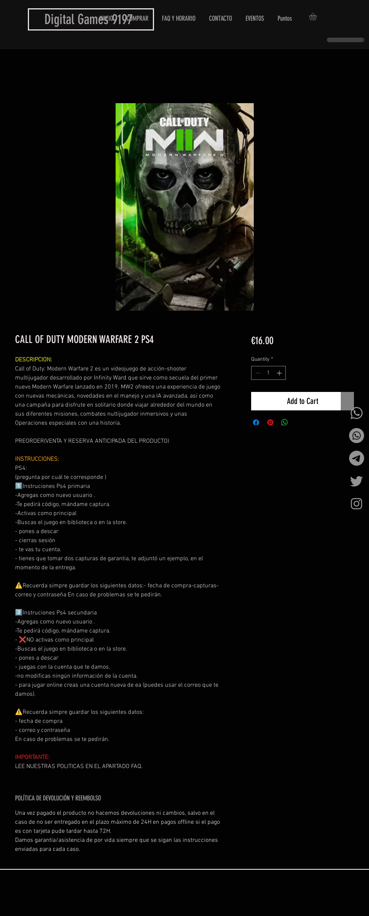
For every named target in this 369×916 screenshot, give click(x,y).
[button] (317, 16)
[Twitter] (356, 480)
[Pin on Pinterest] (270, 422)
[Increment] (280, 373)
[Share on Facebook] (256, 422)
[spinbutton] (268, 373)
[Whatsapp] (356, 413)
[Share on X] (298, 422)
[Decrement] (257, 373)
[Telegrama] (356, 458)
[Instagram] (356, 503)
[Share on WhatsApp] (284, 422)
